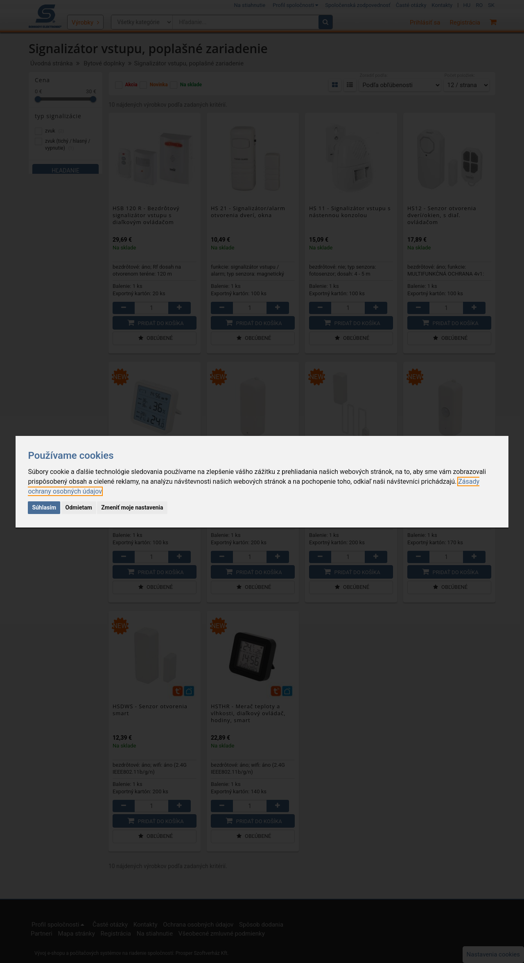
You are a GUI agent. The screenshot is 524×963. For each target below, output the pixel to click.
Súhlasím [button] (44, 507)
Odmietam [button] (79, 507)
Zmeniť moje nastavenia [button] (132, 507)
